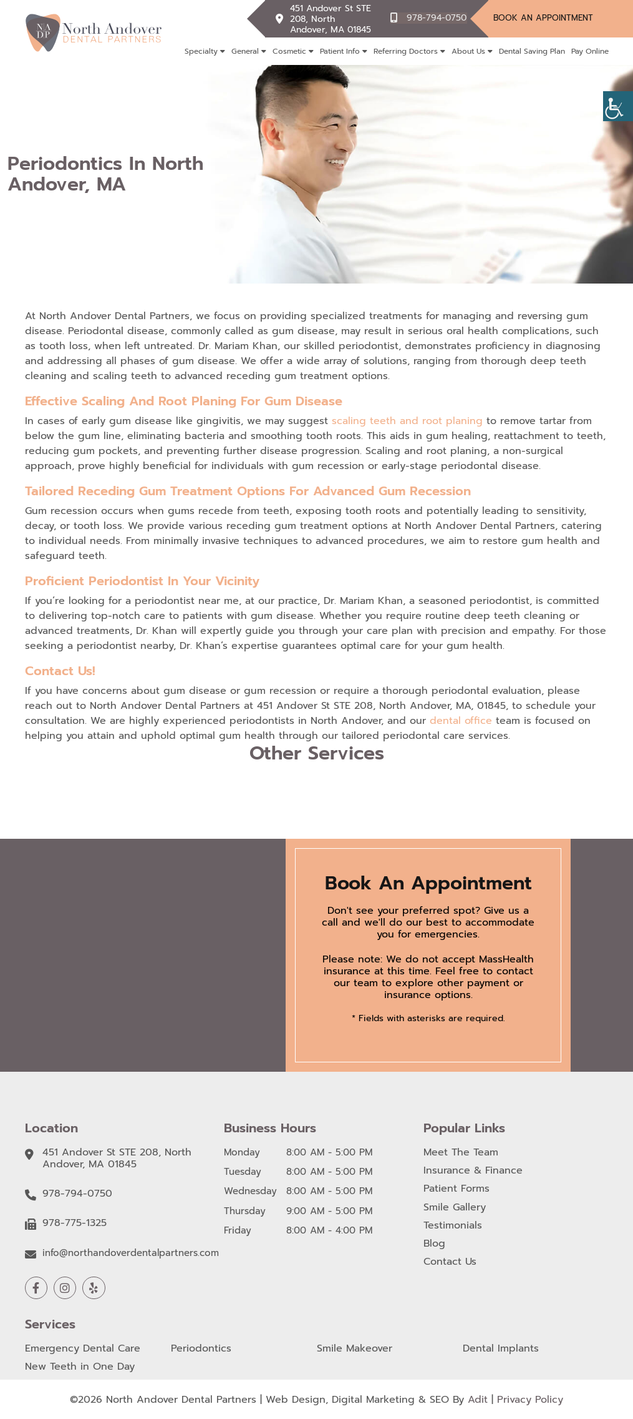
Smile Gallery (454, 1208)
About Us (468, 51)
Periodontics (201, 1349)
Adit (478, 1399)
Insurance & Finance (473, 1171)
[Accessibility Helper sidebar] (618, 106)
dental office (461, 720)
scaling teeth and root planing (407, 420)
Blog (434, 1244)
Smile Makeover (354, 1349)
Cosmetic (289, 51)
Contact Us (449, 1262)
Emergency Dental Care (82, 1349)
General (245, 51)
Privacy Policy (530, 1399)
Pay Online (590, 51)
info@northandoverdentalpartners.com (130, 1252)
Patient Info (340, 51)
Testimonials (452, 1226)
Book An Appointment (543, 18)
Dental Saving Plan (532, 51)
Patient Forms (456, 1189)
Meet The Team (460, 1153)
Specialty (201, 51)
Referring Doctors (406, 51)
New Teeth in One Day (80, 1367)
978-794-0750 (437, 17)
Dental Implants (501, 1349)
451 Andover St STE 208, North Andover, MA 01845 (332, 18)
